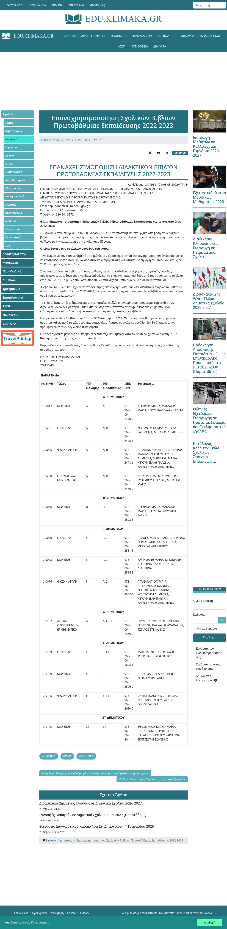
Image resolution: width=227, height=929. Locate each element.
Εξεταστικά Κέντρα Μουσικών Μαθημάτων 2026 (209, 197)
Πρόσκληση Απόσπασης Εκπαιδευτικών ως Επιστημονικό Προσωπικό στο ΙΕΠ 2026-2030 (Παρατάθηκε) (209, 358)
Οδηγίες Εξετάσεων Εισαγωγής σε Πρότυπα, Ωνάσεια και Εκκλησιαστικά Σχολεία (209, 420)
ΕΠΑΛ (8, 163)
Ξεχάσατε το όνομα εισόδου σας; (208, 666)
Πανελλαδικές (142, 36)
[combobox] (209, 5)
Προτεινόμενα (37, 5)
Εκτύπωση (180, 153)
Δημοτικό (11, 139)
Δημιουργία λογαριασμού (206, 678)
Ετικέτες (72, 913)
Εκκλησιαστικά (14, 196)
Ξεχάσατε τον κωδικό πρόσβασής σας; (209, 653)
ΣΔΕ (7, 245)
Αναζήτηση (57, 913)
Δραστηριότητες (93, 36)
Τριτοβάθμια (184, 36)
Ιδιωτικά (10, 204)
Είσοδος (84, 913)
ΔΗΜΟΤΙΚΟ (82, 140)
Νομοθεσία (139, 46)
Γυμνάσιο (11, 147)
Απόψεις (56, 5)
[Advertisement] (113, 77)
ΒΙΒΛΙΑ (67, 756)
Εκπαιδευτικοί (210, 36)
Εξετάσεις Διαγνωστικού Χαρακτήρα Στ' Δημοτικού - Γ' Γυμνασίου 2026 (96, 826)
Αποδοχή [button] (209, 922)
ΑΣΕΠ (121, 46)
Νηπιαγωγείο (13, 131)
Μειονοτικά (12, 229)
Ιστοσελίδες (97, 5)
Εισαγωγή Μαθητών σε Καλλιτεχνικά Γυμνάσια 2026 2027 (206, 146)
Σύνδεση (210, 637)
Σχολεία (70, 36)
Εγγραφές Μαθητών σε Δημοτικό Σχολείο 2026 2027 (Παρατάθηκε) (92, 814)
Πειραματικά (13, 237)
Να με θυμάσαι (207, 628)
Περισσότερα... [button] (40, 922)
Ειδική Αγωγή (13, 172)
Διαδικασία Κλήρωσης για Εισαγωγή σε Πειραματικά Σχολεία (205, 248)
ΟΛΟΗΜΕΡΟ (86, 756)
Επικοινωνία (76, 5)
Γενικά (9, 122)
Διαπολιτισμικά (15, 180)
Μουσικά (11, 221)
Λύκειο (9, 155)
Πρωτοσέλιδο (13, 5)
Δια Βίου (164, 36)
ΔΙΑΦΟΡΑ (159, 46)
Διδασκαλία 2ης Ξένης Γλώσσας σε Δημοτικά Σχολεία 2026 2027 (90, 803)
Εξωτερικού (12, 188)
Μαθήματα (118, 36)
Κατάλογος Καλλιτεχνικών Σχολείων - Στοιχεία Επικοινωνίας (206, 452)
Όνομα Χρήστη (203, 601)
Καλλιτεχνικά (13, 212)
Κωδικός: (199, 615)
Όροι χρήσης (39, 913)
